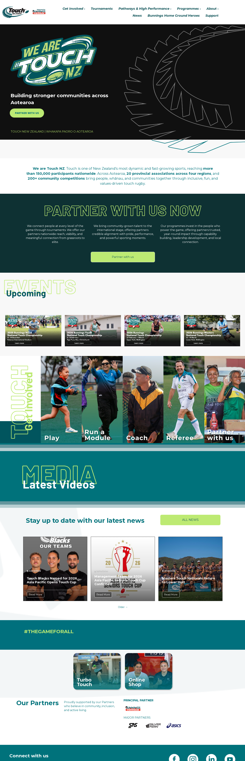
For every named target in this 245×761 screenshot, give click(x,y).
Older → (123, 607)
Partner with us (123, 257)
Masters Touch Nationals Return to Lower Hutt (188, 580)
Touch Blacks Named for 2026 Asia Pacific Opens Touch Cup (52, 580)
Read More (35, 594)
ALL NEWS (190, 520)
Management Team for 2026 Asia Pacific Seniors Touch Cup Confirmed (120, 580)
